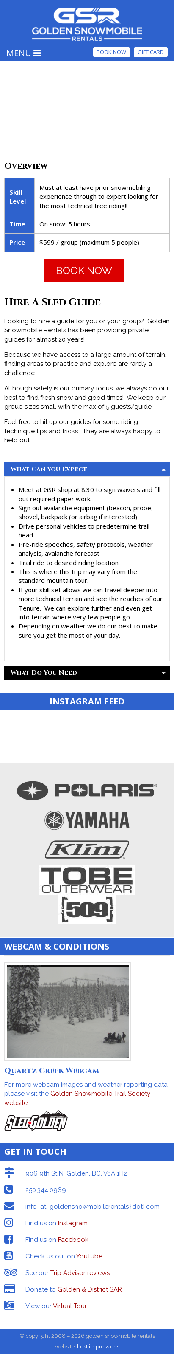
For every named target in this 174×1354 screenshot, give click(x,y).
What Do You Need (88, 672)
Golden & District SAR (90, 1289)
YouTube (89, 1256)
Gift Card (151, 52)
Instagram (73, 1223)
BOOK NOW (84, 270)
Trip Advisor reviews (80, 1273)
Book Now (111, 52)
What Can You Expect (88, 469)
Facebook (73, 1240)
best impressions (98, 1346)
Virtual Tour (70, 1306)
